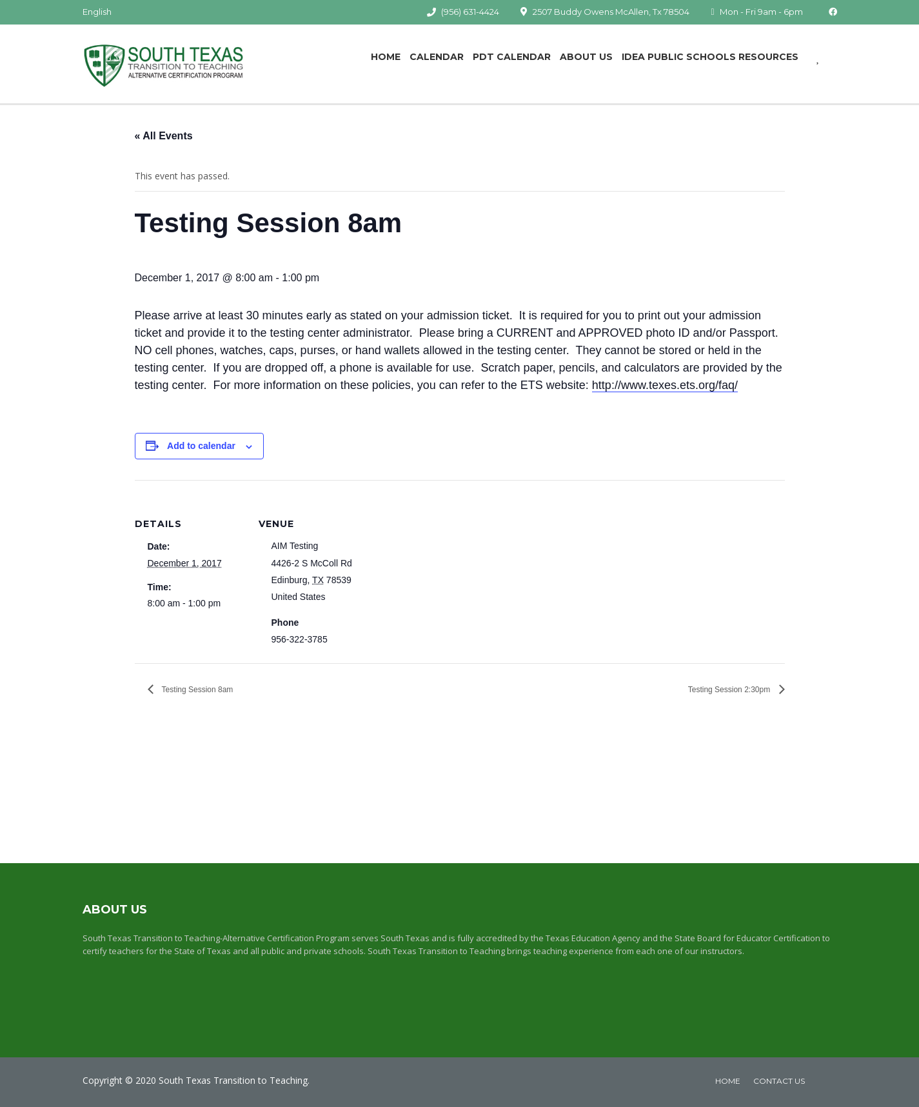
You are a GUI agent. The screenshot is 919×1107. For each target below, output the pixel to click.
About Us (586, 57)
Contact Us (779, 1081)
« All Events (164, 135)
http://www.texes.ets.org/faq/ (665, 385)
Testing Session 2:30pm (730, 689)
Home (385, 57)
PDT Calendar (512, 57)
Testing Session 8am (196, 689)
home (727, 1081)
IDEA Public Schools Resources (710, 57)
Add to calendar (201, 446)
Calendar (437, 57)
